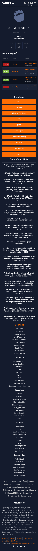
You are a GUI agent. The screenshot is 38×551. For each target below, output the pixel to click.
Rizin (19, 155)
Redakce (12, 539)
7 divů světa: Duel (19, 435)
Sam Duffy (15, 87)
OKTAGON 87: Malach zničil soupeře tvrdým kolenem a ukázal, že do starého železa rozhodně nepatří (19, 213)
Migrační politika (19, 402)
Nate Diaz (19, 329)
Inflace (19, 394)
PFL (19, 119)
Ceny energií (19, 411)
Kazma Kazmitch (19, 467)
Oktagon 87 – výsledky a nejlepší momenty (19, 243)
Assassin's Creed (19, 364)
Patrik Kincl (19, 348)
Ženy (25, 481)
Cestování (31, 481)
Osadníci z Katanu (19, 432)
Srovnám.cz (12, 496)
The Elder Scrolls (19, 384)
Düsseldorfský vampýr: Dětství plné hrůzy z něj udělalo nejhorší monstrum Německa (18, 292)
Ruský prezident (19, 408)
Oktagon (19, 107)
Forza (19, 375)
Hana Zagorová (19, 465)
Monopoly (19, 438)
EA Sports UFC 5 (19, 361)
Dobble (19, 440)
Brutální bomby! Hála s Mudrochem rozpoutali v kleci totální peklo (19, 205)
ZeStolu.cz (30, 484)
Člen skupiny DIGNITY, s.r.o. (28, 543)
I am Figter (19, 131)
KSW (19, 125)
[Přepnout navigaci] (28, 3)
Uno (19, 443)
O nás (16, 541)
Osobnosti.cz (12, 487)
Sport (19, 481)
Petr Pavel (19, 462)
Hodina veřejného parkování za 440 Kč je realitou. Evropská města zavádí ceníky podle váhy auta (19, 258)
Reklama (5, 539)
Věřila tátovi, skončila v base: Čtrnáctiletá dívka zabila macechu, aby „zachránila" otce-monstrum (19, 318)
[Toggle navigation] (34, 3)
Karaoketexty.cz (24, 487)
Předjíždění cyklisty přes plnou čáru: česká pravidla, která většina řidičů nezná (19, 227)
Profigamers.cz (18, 484)
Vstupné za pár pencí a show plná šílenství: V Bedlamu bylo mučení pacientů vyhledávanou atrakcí (19, 267)
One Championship (19, 137)
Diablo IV (19, 372)
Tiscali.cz (6, 481)
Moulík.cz (24, 490)
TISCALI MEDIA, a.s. (16, 543)
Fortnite (19, 378)
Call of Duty (19, 381)
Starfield (19, 367)
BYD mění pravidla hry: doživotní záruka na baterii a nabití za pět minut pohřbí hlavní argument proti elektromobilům (19, 283)
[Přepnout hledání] (25, 3)
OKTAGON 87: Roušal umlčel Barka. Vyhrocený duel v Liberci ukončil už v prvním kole (19, 190)
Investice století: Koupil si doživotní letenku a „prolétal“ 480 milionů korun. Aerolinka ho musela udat (19, 236)
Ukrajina (19, 397)
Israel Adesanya (19, 337)
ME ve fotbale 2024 (19, 405)
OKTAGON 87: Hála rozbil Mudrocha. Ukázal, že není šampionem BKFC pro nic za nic (19, 198)
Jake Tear (14, 64)
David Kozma (19, 351)
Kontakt (10, 541)
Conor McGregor (19, 334)
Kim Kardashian (19, 470)
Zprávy (13, 481)
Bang (19, 429)
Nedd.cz (16, 490)
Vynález (19, 419)
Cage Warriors (19, 149)
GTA (19, 370)
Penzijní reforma (19, 416)
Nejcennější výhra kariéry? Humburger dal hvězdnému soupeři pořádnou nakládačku (19, 167)
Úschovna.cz (7, 490)
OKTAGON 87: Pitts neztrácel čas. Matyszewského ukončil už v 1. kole (19, 220)
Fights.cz (32, 490)
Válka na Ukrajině (19, 399)
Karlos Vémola (19, 345)
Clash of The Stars (19, 113)
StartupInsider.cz (24, 496)
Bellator (19, 143)
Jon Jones (19, 332)
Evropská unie (19, 413)
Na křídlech (19, 451)
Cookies (19, 539)
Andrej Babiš (19, 459)
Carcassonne (19, 427)
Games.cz (8, 484)
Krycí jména (19, 449)
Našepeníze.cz (27, 493)
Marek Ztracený (19, 476)
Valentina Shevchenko (19, 340)
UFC (18, 102)
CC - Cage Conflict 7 (30, 86)
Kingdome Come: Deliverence (19, 386)
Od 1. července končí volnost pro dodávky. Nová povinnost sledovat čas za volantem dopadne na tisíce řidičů (19, 250)
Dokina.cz (9, 493)
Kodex (4, 541)
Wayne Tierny (16, 71)
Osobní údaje (27, 539)
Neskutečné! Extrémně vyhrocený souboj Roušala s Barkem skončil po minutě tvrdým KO (19, 181)
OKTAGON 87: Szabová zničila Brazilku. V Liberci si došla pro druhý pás (19, 174)
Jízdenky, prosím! (19, 446)
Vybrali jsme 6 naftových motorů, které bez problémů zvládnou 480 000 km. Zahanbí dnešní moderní (19, 275)
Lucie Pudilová (19, 354)
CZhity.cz (17, 493)
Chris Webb (15, 80)
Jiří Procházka (19, 343)
